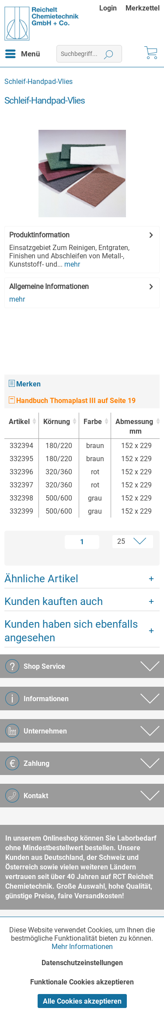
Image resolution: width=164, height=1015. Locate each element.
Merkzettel (143, 8)
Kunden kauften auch (53, 601)
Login (108, 8)
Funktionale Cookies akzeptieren (82, 982)
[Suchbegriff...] (89, 54)
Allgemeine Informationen (49, 286)
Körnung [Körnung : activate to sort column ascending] (56, 421)
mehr (71, 264)
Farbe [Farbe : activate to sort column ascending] (93, 421)
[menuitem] (112, 8)
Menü (22, 52)
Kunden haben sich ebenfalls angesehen (71, 631)
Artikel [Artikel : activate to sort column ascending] (19, 421)
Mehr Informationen (82, 946)
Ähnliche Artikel (41, 579)
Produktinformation (39, 235)
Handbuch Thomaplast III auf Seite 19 (72, 400)
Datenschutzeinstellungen (82, 963)
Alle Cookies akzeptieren (82, 1001)
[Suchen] (109, 53)
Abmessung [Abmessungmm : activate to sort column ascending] (134, 426)
